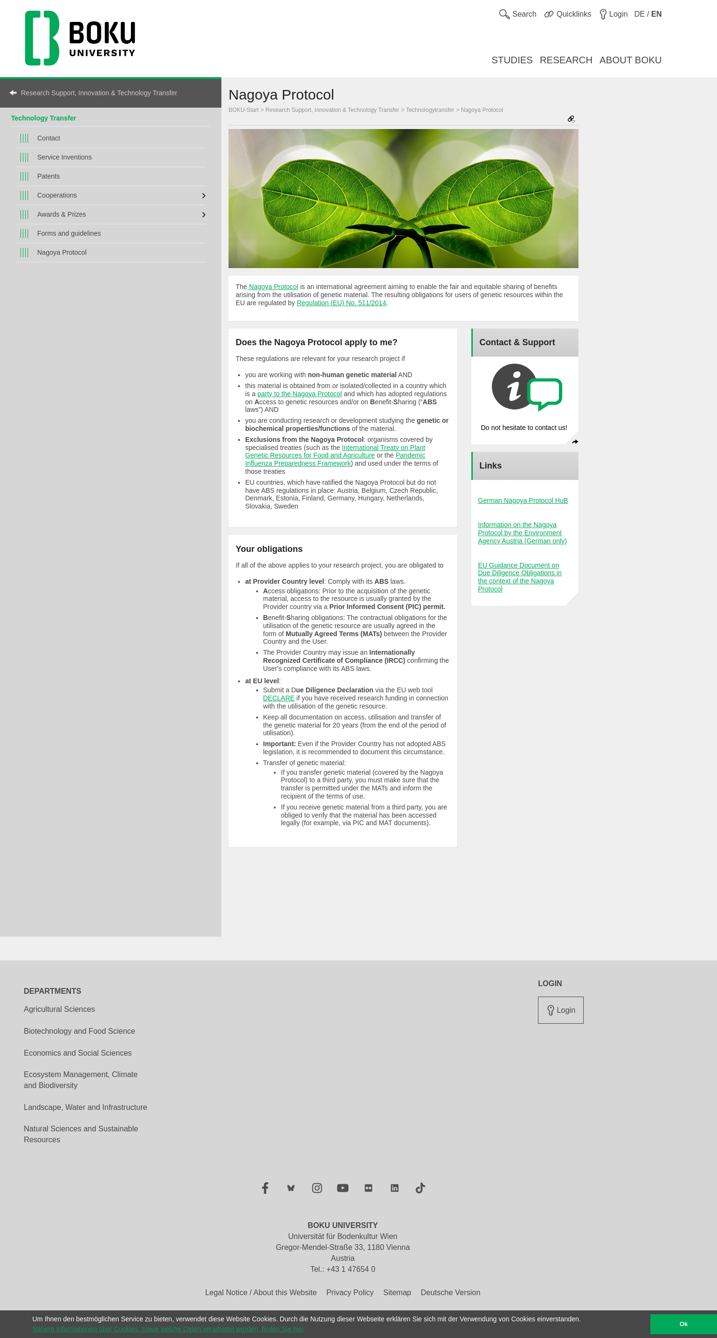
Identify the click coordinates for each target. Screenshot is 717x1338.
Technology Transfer (43, 118)
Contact (48, 138)
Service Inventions (64, 157)
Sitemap (397, 1292)
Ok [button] (684, 1324)
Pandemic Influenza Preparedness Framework (335, 459)
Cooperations (57, 195)
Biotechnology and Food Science (79, 1031)
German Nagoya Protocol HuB (523, 500)
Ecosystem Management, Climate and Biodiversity (81, 1079)
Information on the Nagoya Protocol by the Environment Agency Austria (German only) (522, 533)
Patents (48, 176)
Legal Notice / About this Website (261, 1292)
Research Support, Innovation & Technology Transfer (99, 93)
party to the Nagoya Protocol (300, 394)
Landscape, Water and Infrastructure (85, 1107)
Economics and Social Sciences (78, 1053)
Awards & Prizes (61, 214)
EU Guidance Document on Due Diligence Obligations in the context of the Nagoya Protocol (520, 577)
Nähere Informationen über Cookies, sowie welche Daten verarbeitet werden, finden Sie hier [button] (168, 1329)
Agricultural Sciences (59, 1009)
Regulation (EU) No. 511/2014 (341, 303)
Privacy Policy (350, 1292)
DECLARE (279, 698)
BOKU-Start (244, 110)
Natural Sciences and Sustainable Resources (81, 1134)
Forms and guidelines (69, 233)
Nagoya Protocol (62, 252)
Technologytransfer (430, 110)
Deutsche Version (450, 1292)
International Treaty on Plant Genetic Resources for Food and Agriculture (335, 451)
